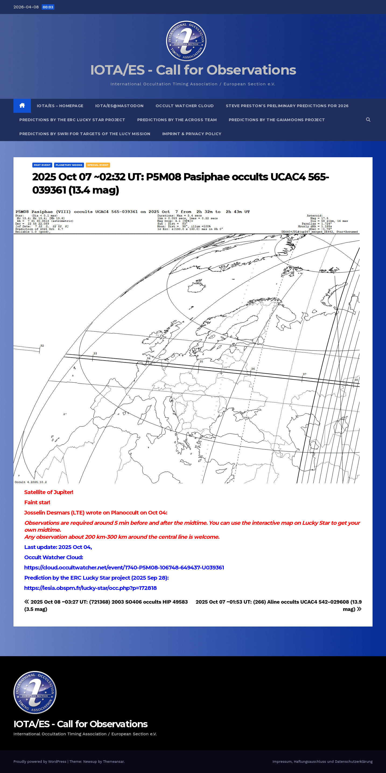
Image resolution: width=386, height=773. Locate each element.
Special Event (97, 164)
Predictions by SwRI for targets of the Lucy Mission (84, 133)
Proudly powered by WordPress (40, 762)
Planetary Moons (69, 164)
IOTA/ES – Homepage (60, 105)
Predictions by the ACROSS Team (177, 119)
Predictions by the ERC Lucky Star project (72, 119)
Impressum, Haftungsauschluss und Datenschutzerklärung (322, 762)
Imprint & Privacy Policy (192, 133)
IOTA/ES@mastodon (119, 105)
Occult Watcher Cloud (185, 105)
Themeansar (113, 762)
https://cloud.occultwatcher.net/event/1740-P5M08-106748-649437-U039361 (124, 567)
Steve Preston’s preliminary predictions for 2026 (287, 105)
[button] (368, 119)
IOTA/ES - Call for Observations (193, 70)
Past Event (42, 164)
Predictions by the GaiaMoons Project (277, 119)
